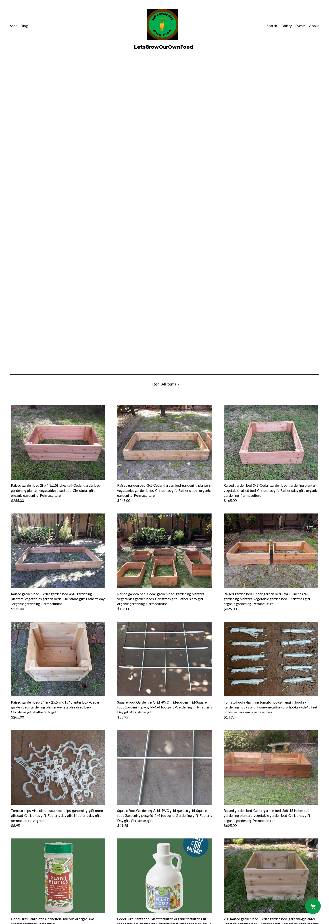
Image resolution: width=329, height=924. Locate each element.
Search (272, 25)
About (314, 25)
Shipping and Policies (26, 899)
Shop (14, 25)
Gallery (286, 25)
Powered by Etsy (23, 911)
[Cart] (313, 906)
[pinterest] (12, 886)
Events (300, 25)
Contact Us (18, 894)
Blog (24, 25)
